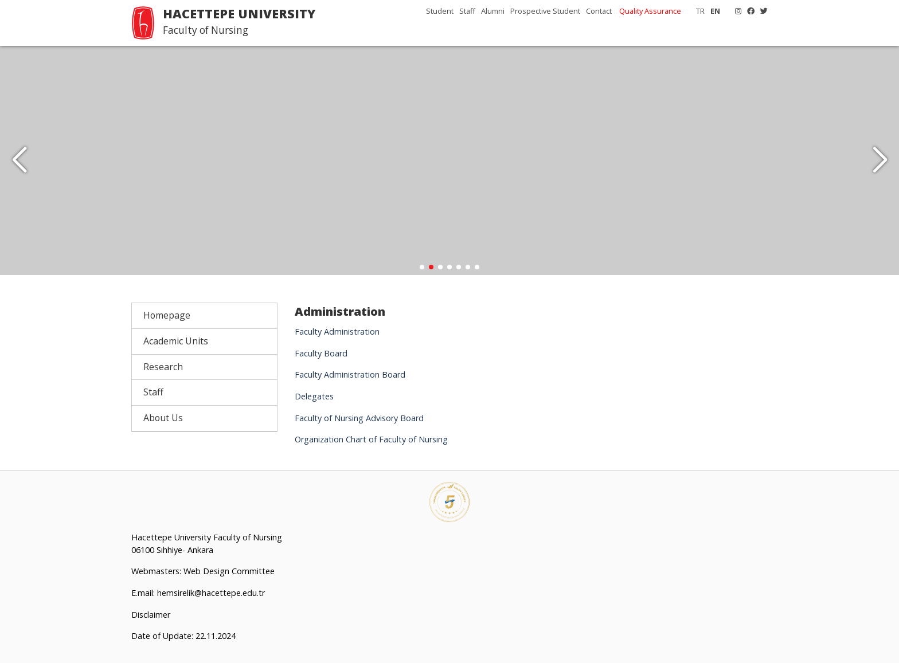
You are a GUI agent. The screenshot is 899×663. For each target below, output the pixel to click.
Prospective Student (545, 11)
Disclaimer (150, 614)
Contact (599, 11)
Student (440, 11)
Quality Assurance (650, 11)
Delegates (314, 396)
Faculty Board (321, 353)
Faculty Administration (337, 331)
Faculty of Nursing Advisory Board (359, 418)
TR (700, 11)
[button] (880, 160)
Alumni (493, 11)
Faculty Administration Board (350, 374)
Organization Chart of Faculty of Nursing (371, 439)
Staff (467, 11)
